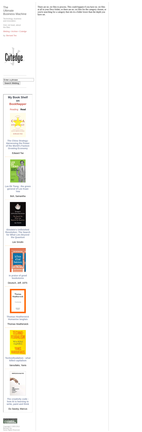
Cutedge (23, 31)
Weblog (6, 31)
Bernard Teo (11, 35)
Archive (14, 31)
